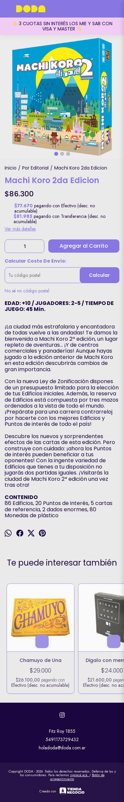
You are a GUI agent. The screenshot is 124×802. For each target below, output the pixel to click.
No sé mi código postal (27, 290)
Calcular (99, 275)
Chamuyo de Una (41, 660)
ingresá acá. (79, 775)
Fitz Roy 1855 (62, 731)
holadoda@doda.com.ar (62, 747)
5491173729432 (62, 739)
